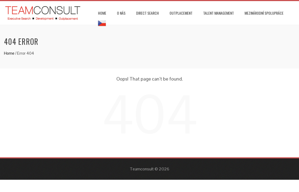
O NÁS (121, 13)
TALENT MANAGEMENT (218, 13)
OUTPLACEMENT (181, 13)
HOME (102, 13)
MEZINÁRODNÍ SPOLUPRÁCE (264, 13)
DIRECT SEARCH (147, 13)
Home (9, 53)
